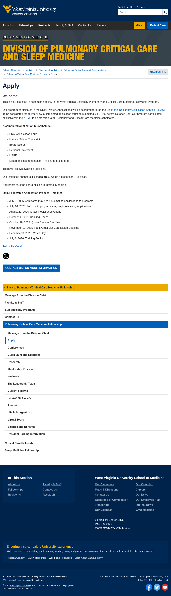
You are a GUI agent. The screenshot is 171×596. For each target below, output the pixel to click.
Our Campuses (104, 484)
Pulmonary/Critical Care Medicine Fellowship (28, 74)
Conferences (16, 347)
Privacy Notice (38, 576)
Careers (141, 489)
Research (102, 25)
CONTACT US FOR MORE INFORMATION (31, 268)
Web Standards (23, 576)
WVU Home (123, 7)
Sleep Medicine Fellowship (22, 450)
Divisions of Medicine (49, 70)
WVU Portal (105, 576)
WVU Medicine (145, 509)
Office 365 (142, 580)
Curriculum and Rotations (24, 354)
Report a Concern (16, 557)
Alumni (12, 405)
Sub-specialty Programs (20, 309)
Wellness (13, 376)
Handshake (116, 576)
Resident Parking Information (26, 434)
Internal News (144, 504)
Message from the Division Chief (25, 295)
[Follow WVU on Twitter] (157, 587)
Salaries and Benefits (21, 426)
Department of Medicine (25, 37)
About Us (8, 25)
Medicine (30, 70)
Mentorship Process (20, 369)
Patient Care (158, 25)
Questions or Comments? (111, 499)
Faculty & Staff (64, 25)
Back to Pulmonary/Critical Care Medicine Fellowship (40, 287)
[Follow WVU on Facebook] (149, 587)
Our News (142, 494)
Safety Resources (37, 557)
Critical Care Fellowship (20, 443)
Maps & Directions (106, 489)
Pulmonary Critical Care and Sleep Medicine (85, 70)
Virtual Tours (16, 419)
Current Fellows (18, 390)
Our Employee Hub (148, 499)
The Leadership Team (21, 383)
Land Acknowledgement (56, 576)
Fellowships (26, 25)
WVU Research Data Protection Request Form (23, 580)
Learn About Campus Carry (88, 557)
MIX (166, 576)
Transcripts (102, 504)
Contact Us (84, 25)
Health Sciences (137, 7)
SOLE (151, 580)
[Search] (165, 12)
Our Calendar (103, 509)
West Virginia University (20, 585)
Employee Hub (161, 580)
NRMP (28, 118)
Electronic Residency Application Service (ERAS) (136, 109)
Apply (11, 340)
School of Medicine (12, 70)
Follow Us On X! (12, 246)
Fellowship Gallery (19, 398)
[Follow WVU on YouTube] (165, 587)
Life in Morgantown (20, 412)
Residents (44, 25)
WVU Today (158, 576)
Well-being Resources (60, 557)
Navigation (158, 72)
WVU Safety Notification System (137, 576)
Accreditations (9, 576)
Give (139, 25)
